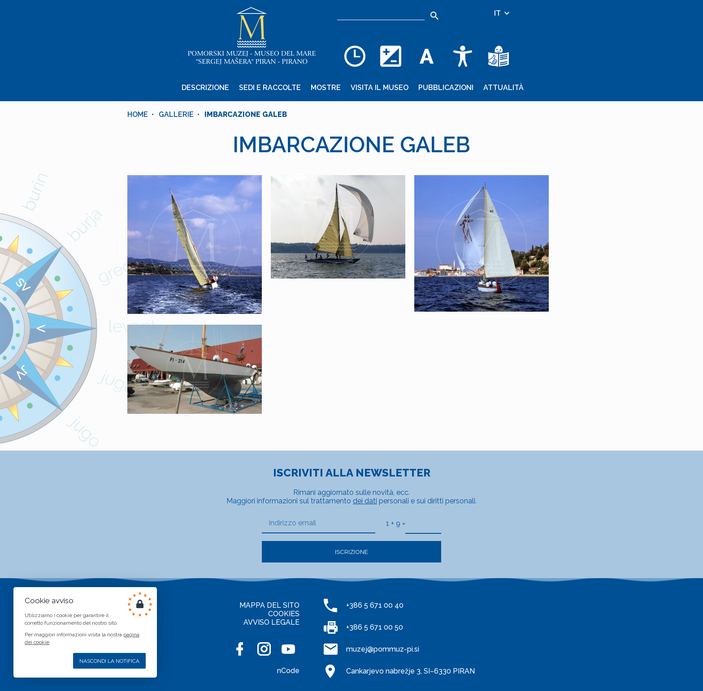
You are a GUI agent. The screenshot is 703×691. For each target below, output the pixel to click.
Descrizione (205, 87)
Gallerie (176, 114)
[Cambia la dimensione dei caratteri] (427, 56)
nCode (288, 670)
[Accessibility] (463, 56)
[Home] (252, 36)
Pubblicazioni (445, 87)
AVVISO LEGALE (271, 622)
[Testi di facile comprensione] (498, 56)
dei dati (365, 501)
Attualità (503, 87)
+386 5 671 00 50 (374, 627)
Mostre (326, 87)
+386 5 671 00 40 (375, 605)
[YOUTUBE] (288, 649)
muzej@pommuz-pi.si (382, 649)
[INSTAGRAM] (264, 649)
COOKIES (283, 613)
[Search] (435, 16)
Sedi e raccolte (270, 87)
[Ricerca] (381, 13)
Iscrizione (351, 551)
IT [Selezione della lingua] (502, 13)
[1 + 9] (423, 523)
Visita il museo (379, 87)
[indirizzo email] (318, 523)
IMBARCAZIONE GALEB (245, 114)
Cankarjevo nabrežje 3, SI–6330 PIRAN (410, 671)
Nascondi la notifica (109, 661)
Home (137, 114)
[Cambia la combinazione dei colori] (391, 56)
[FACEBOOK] (240, 649)
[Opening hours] (355, 56)
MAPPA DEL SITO (269, 605)
